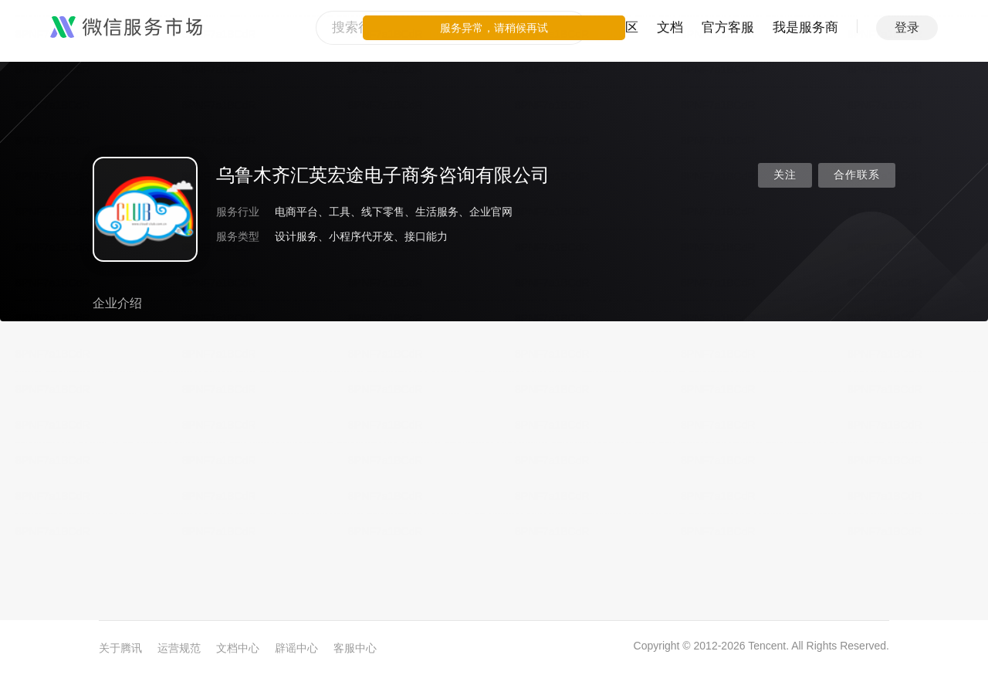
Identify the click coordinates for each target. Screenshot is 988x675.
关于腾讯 (120, 648)
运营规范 (179, 648)
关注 (785, 175)
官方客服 (728, 27)
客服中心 (355, 648)
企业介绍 (117, 303)
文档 (670, 27)
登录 (907, 27)
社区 (625, 27)
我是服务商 (805, 27)
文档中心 (237, 648)
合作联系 (857, 175)
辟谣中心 (296, 648)
